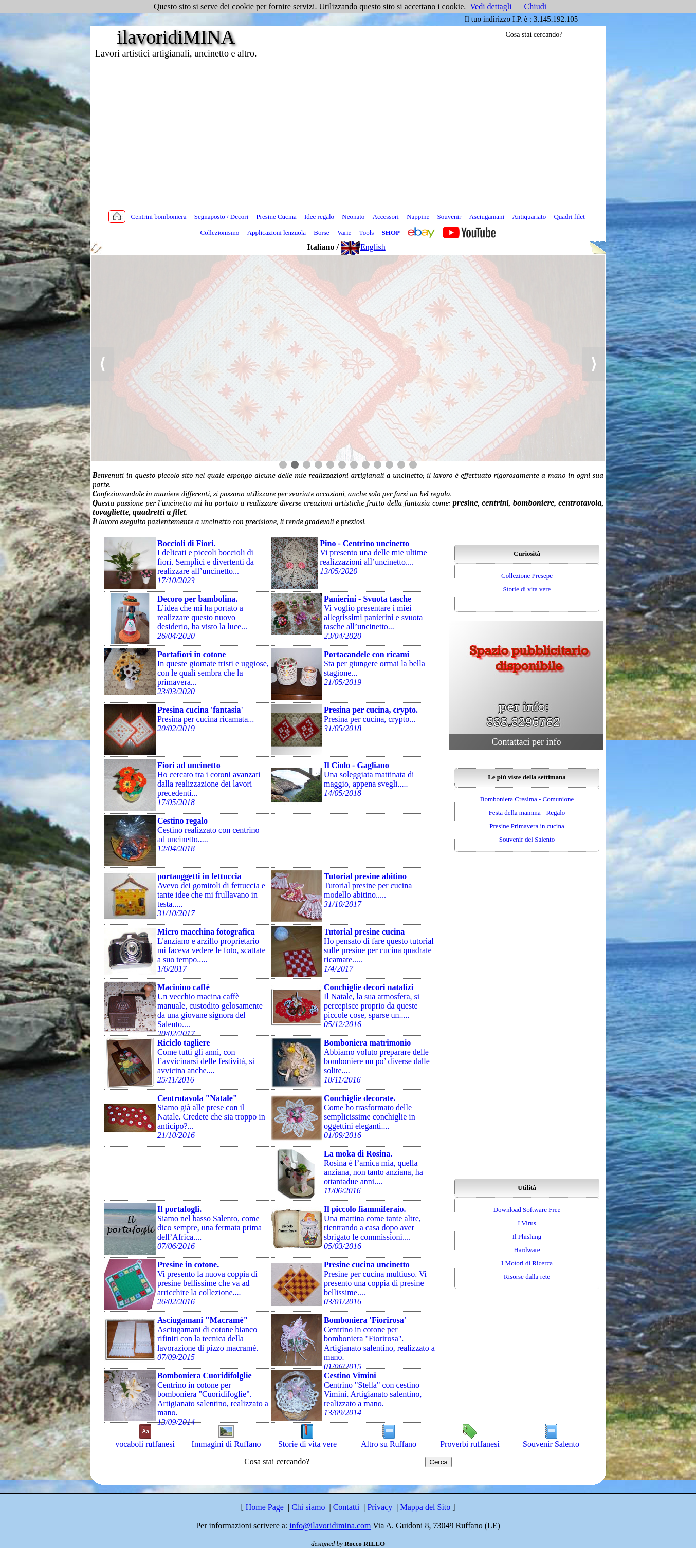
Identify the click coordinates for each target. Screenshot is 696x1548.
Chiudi (535, 6)
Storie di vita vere (527, 589)
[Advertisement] (348, 134)
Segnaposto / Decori (221, 216)
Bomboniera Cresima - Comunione (527, 799)
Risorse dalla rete (527, 1276)
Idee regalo (319, 216)
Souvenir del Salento (527, 839)
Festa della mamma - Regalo (527, 812)
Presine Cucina (276, 216)
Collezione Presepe (527, 576)
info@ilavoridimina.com (330, 1525)
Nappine (418, 216)
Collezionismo (220, 232)
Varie (344, 232)
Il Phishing (527, 1236)
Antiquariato (529, 216)
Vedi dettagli (490, 6)
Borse (321, 232)
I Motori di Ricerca (527, 1263)
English (363, 247)
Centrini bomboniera (159, 216)
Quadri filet (569, 216)
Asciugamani (487, 216)
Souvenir (449, 216)
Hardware (527, 1250)
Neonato (353, 216)
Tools (366, 232)
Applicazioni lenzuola (276, 232)
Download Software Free (527, 1210)
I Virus (527, 1223)
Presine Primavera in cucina (526, 826)
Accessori (386, 216)
